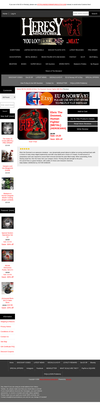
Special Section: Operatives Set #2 (8, 227)
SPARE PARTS (64, 64)
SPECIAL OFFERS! (16, 368)
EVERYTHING (15, 50)
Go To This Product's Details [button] (82, 119)
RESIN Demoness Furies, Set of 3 (8, 260)
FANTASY (72, 57)
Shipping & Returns (8, 322)
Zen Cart (68, 379)
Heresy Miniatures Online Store (48, 379)
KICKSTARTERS (15, 57)
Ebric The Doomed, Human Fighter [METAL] (48, 89)
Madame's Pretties (80, 64)
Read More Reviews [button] (82, 124)
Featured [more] (7, 210)
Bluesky (93, 362)
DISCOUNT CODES (15, 77)
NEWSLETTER (62, 83)
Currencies (7, 90)
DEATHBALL (93, 57)
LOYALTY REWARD (70, 362)
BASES (23, 64)
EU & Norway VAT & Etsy (73, 77)
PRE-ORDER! (92, 50)
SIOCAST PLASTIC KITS (56, 50)
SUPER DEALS (36, 64)
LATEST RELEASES (77, 50)
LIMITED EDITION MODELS (34, 50)
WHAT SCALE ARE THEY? (69, 368)
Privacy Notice (6, 327)
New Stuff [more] (7, 116)
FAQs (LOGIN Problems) (78, 83)
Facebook (39, 368)
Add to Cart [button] (82, 111)
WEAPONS (13, 64)
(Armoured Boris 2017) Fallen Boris (8, 292)
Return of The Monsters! (54, 71)
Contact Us (49, 83)
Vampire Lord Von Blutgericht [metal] (8, 160)
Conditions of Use (7, 331)
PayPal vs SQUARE (88, 368)
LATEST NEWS (41, 77)
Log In (13, 14)
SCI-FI (83, 57)
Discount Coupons (7, 352)
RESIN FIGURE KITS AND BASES (53, 57)
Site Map (4, 342)
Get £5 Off (29, 77)
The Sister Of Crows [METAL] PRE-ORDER (8, 133)
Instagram (30, 368)
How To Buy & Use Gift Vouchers (32, 83)
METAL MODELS (27, 89)
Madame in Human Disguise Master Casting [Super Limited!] (8, 189)
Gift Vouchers (50, 64)
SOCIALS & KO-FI (56, 77)
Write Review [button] (82, 129)
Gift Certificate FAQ (8, 347)
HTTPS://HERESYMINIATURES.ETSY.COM (51, 4)
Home (5, 14)
